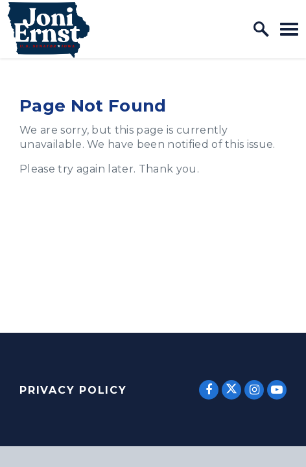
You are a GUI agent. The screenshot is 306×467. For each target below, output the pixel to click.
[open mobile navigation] (289, 29)
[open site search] (261, 29)
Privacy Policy (73, 390)
